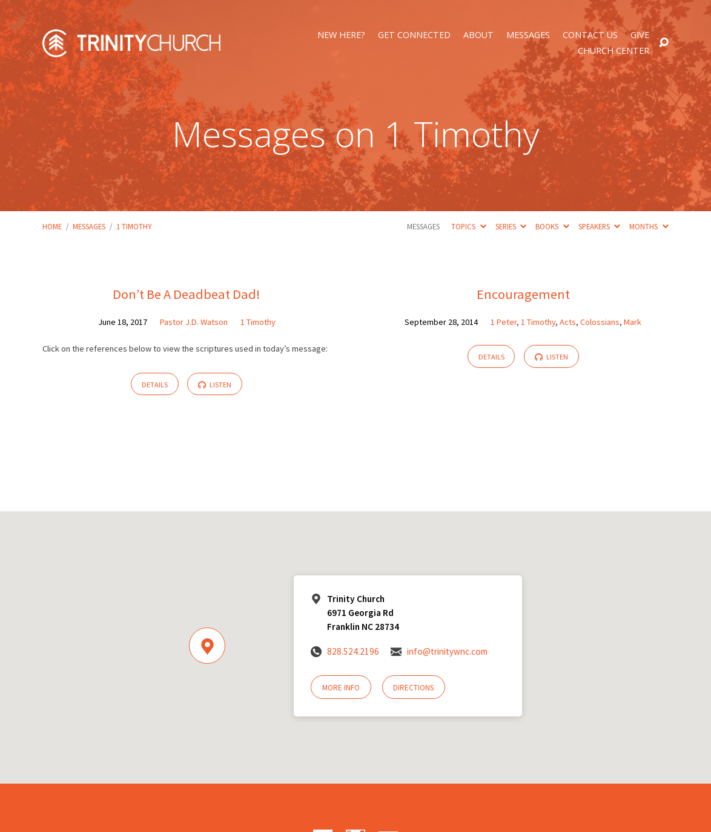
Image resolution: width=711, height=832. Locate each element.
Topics (468, 226)
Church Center (613, 51)
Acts (568, 321)
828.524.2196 (353, 651)
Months (648, 226)
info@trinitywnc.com (447, 651)
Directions (413, 688)
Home (52, 226)
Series (510, 226)
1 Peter (504, 321)
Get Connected (414, 35)
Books (552, 226)
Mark (632, 321)
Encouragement (523, 294)
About (478, 35)
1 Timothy (133, 226)
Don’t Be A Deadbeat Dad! (186, 294)
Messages (528, 35)
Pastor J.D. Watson (194, 321)
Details (155, 384)
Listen (214, 384)
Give (639, 35)
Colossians (600, 321)
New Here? (341, 35)
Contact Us (590, 35)
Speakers (599, 226)
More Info (341, 688)
